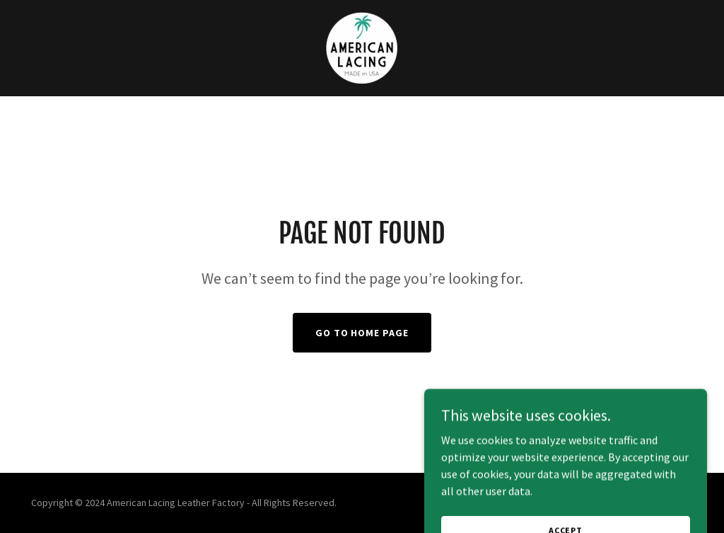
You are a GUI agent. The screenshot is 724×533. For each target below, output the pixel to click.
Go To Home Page (362, 332)
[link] (361, 47)
